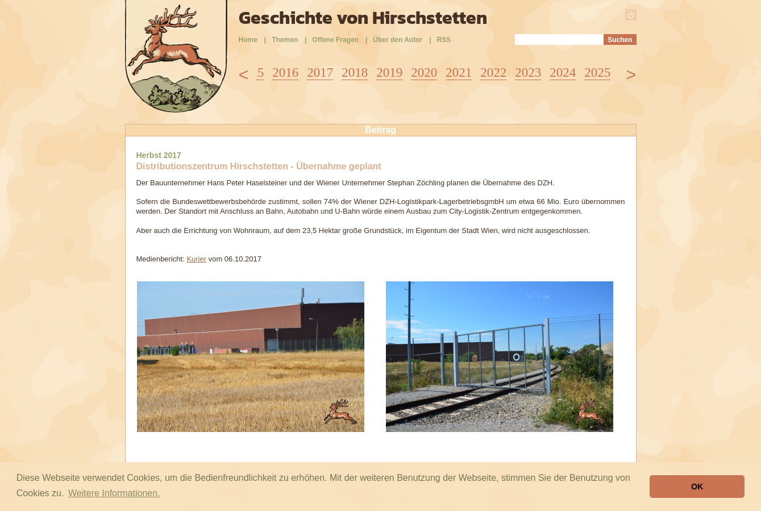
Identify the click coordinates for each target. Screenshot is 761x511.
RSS (444, 40)
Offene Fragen (336, 40)
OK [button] (697, 486)
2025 (597, 72)
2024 (563, 72)
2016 (285, 72)
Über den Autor (397, 40)
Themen (285, 40)
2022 (493, 72)
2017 (320, 72)
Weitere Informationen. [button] (114, 493)
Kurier (196, 259)
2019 (389, 72)
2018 (355, 72)
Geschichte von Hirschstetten (363, 17)
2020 (424, 72)
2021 (459, 72)
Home (248, 40)
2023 (528, 72)
